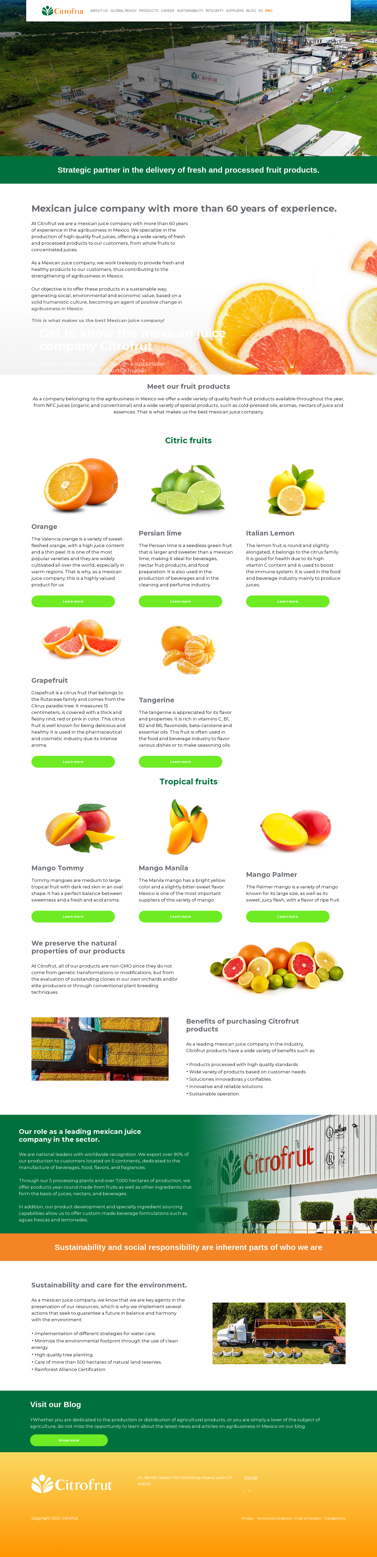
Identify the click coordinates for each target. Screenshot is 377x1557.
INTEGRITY (214, 11)
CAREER (167, 11)
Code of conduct (309, 1518)
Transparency (335, 1518)
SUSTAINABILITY (190, 11)
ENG (269, 11)
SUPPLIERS (235, 11)
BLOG (251, 11)
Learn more (73, 601)
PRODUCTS (148, 11)
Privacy (247, 1518)
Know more (69, 1440)
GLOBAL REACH (123, 11)
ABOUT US (99, 11)
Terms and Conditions (275, 1518)
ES (261, 11)
